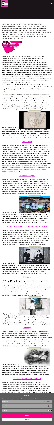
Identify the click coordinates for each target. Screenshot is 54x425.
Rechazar (27, 419)
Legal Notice (33, 422)
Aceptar (27, 415)
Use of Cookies (21, 422)
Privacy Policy (27, 422)
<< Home (5, 91)
